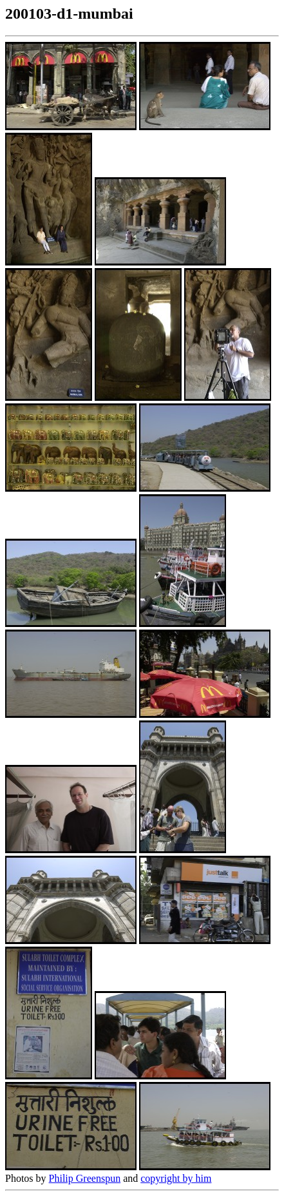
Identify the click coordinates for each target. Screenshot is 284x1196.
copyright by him (175, 1178)
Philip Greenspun (85, 1178)
